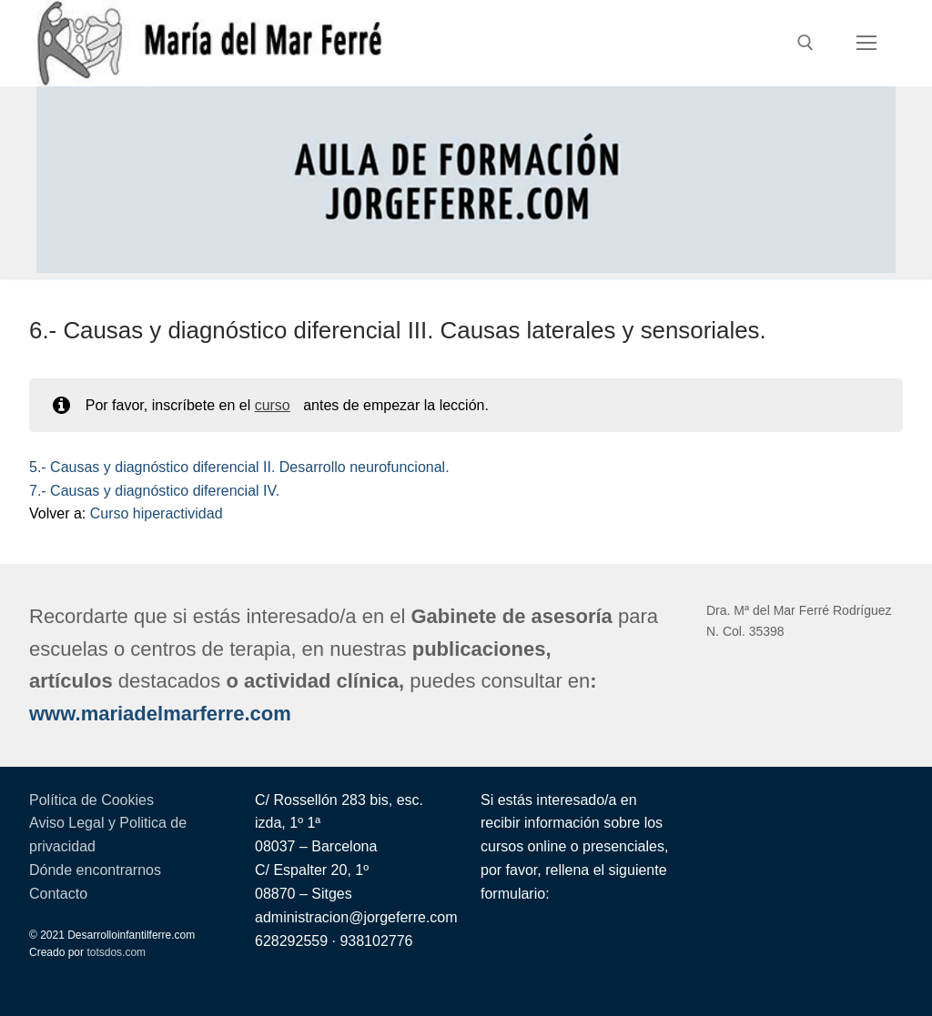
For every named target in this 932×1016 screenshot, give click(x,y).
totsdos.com (116, 952)
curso (272, 405)
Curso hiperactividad (156, 513)
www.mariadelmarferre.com (160, 713)
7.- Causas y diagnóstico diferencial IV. (154, 490)
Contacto (58, 893)
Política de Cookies (91, 800)
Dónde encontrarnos (95, 870)
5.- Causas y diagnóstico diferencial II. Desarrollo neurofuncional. (239, 467)
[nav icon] (866, 44)
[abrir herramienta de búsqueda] (805, 43)
